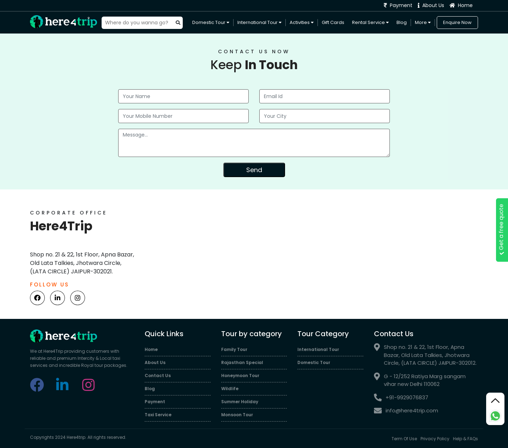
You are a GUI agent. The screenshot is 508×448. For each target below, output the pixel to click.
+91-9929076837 (401, 398)
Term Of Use (404, 439)
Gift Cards (333, 22)
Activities (302, 22)
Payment (398, 5)
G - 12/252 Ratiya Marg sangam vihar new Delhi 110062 (420, 380)
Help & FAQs (465, 439)
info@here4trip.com (406, 411)
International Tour (259, 22)
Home (461, 5)
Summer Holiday (239, 402)
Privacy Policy (435, 439)
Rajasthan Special (242, 362)
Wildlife (229, 389)
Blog (402, 22)
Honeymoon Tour (240, 376)
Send (254, 169)
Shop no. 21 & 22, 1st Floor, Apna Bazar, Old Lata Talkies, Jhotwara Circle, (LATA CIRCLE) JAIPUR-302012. (425, 355)
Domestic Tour (210, 22)
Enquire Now (457, 22)
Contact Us (158, 376)
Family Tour (234, 349)
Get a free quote (501, 230)
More (423, 22)
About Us (431, 5)
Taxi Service (158, 415)
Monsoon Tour (237, 415)
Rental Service (370, 22)
